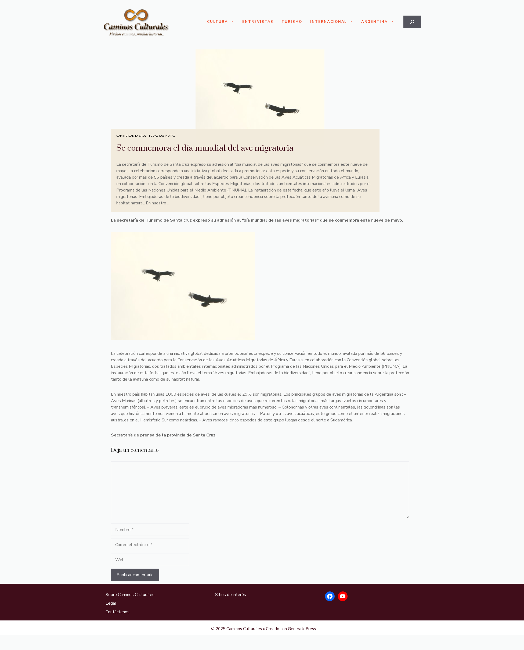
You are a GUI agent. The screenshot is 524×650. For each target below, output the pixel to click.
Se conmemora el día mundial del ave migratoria (205, 148)
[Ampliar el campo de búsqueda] (412, 22)
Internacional (333, 22)
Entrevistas (257, 21)
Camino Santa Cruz (131, 136)
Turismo (291, 21)
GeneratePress (302, 628)
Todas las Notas (161, 136)
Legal (111, 603)
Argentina (379, 22)
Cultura (222, 22)
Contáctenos (117, 612)
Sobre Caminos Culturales (130, 595)
